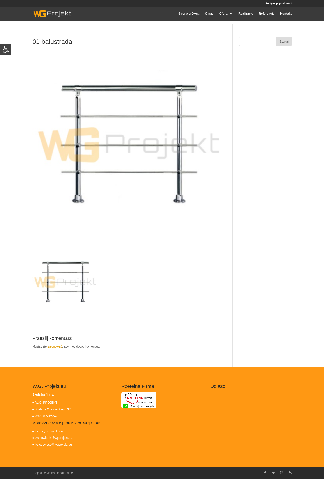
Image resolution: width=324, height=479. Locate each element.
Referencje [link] (266, 13)
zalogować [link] (55, 346)
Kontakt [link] (286, 13)
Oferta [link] (223, 13)
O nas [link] (209, 13)
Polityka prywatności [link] (279, 3)
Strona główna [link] (188, 13)
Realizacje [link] (245, 13)
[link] (5, 49)
